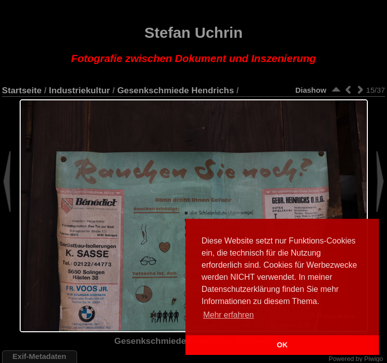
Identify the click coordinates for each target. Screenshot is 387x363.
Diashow (311, 90)
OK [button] (282, 345)
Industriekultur (79, 90)
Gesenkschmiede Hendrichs (175, 90)
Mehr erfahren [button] (228, 315)
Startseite (22, 90)
